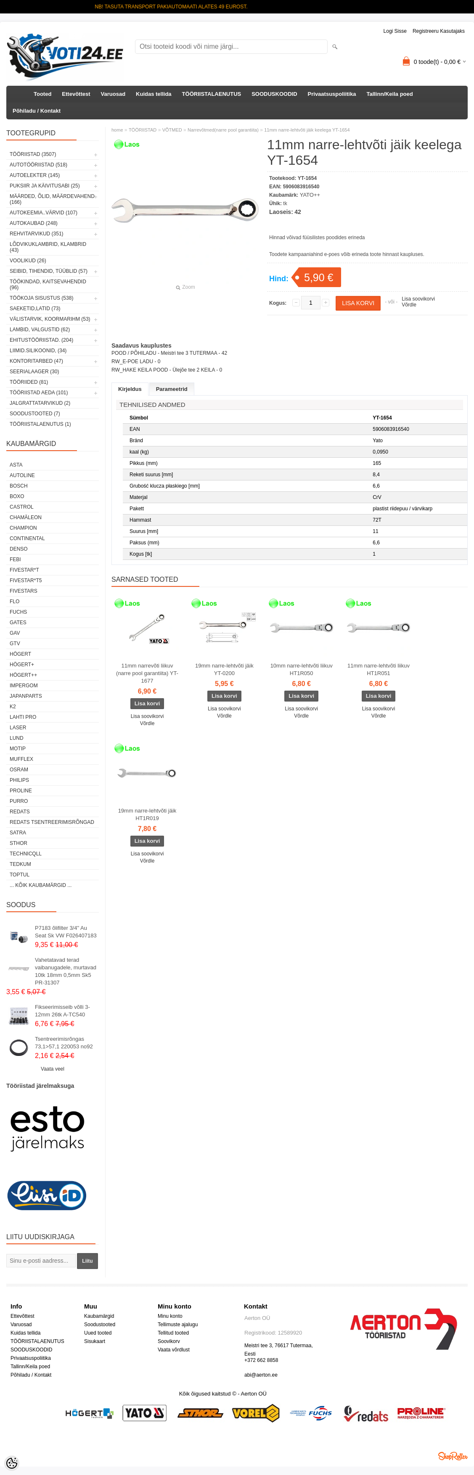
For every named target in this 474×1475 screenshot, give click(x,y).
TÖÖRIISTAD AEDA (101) (39, 393)
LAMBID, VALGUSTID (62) (40, 329)
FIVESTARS (23, 591)
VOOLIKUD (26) (28, 261)
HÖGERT (20, 654)
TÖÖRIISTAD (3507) (33, 154)
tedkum (20, 864)
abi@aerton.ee (261, 1375)
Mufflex (21, 759)
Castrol (22, 507)
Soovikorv (169, 1341)
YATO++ (310, 195)
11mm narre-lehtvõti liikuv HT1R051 (378, 669)
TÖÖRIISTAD (142, 129)
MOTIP (18, 749)
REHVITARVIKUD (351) (37, 234)
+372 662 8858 (261, 1360)
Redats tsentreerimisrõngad (52, 822)
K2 (13, 707)
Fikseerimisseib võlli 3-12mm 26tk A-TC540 (62, 1011)
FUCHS (18, 612)
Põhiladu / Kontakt (37, 111)
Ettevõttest (76, 94)
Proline (21, 791)
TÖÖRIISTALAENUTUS (211, 94)
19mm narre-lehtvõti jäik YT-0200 (224, 669)
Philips (19, 780)
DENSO (19, 549)
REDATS (20, 812)
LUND (17, 738)
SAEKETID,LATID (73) (35, 308)
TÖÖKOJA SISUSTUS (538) (41, 298)
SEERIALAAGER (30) (34, 372)
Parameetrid (172, 389)
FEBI (15, 559)
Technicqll (26, 854)
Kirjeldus (130, 389)
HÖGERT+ (22, 665)
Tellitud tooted (173, 1333)
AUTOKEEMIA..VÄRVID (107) (43, 213)
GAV (15, 633)
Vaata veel (52, 1069)
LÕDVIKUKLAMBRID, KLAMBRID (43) (48, 247)
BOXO (17, 496)
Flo (14, 601)
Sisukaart (94, 1341)
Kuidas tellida (154, 94)
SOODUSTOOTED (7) (35, 414)
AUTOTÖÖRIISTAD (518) (38, 165)
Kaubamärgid (99, 1316)
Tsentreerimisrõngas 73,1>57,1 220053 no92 (64, 1043)
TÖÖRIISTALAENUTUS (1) (40, 424)
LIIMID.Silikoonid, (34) (38, 351)
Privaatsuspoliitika (332, 94)
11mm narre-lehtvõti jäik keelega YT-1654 (307, 129)
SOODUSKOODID (274, 94)
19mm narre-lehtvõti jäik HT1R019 (147, 814)
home (117, 129)
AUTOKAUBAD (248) (34, 223)
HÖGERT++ (23, 675)
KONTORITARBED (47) (36, 361)
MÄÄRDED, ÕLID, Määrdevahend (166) (52, 199)
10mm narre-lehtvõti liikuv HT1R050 (301, 669)
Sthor (18, 843)
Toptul (19, 875)
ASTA (16, 465)
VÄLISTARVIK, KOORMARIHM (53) (50, 319)
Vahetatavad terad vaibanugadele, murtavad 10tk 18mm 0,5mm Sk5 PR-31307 (65, 971)
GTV (15, 643)
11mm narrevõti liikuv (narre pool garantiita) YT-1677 (147, 673)
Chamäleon (26, 517)
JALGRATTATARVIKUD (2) (40, 403)
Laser (18, 728)
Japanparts (26, 696)
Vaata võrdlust (174, 1350)
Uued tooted (97, 1333)
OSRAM (19, 770)
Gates (18, 622)
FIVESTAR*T (24, 570)
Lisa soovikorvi (418, 299)
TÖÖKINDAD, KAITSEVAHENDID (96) (48, 284)
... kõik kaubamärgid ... (40, 885)
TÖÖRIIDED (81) (29, 382)
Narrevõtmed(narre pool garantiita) (223, 129)
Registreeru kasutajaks (439, 31)
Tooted (42, 94)
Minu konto (170, 1316)
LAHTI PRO (23, 717)
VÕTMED (172, 129)
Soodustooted (99, 1324)
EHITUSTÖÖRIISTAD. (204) (41, 340)
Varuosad (113, 94)
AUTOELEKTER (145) (35, 175)
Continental (27, 538)
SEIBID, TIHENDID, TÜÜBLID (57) (48, 271)
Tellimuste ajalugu (178, 1324)
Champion (23, 528)
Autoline (22, 475)
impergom (24, 686)
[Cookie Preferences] (11, 1463)
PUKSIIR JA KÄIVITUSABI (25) (45, 186)
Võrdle (409, 305)
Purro (19, 801)
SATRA (18, 833)
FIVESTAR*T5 (26, 580)
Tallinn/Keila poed (389, 94)
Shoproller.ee (453, 1456)
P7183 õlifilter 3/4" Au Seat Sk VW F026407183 (66, 932)
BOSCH (19, 486)
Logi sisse (395, 31)
